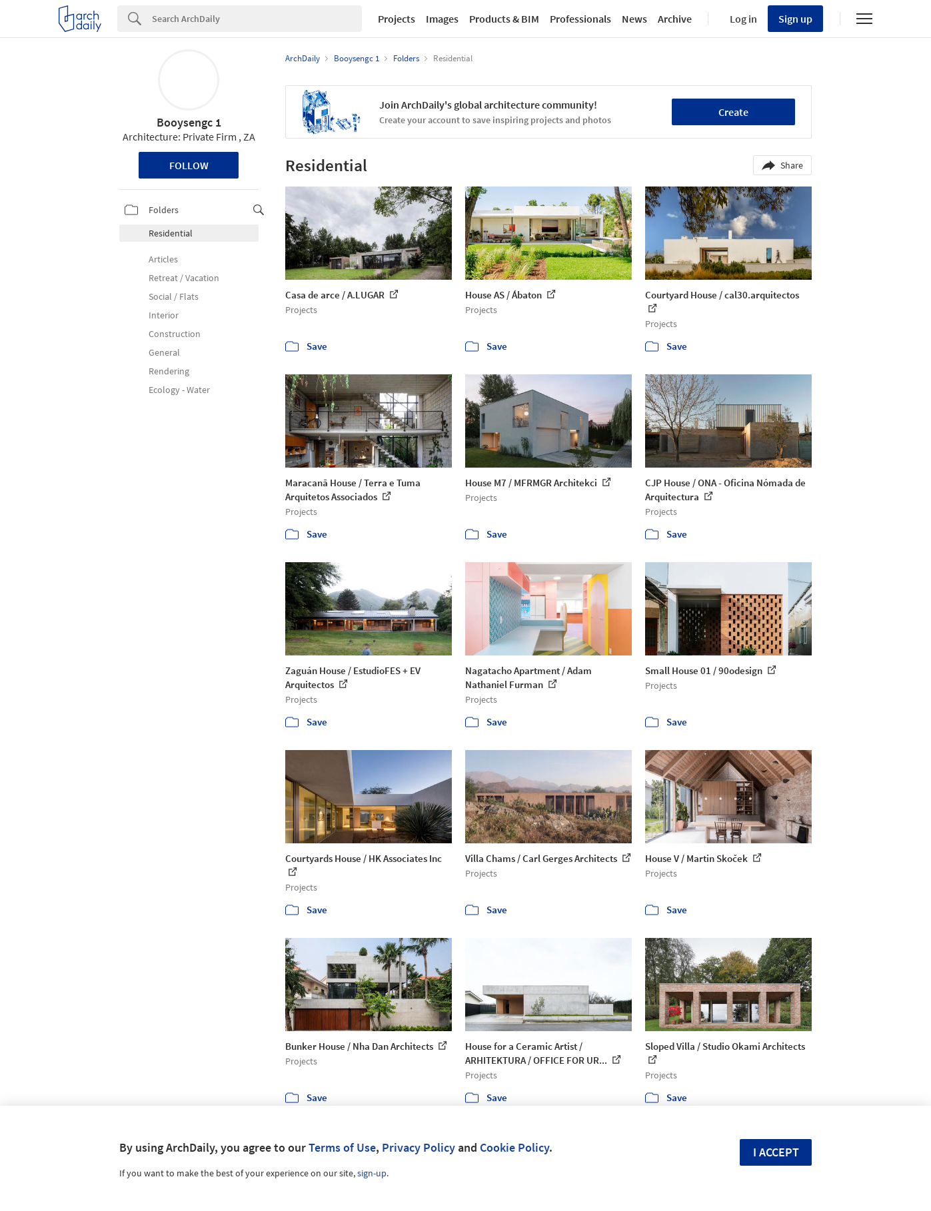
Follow (189, 165)
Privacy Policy (418, 1147)
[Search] (257, 18)
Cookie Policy (514, 1147)
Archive (675, 18)
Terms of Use (342, 1147)
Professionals (580, 18)
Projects (396, 18)
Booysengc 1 (189, 122)
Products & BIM (504, 18)
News (634, 18)
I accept (776, 1152)
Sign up (795, 18)
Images (442, 18)
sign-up (372, 1173)
